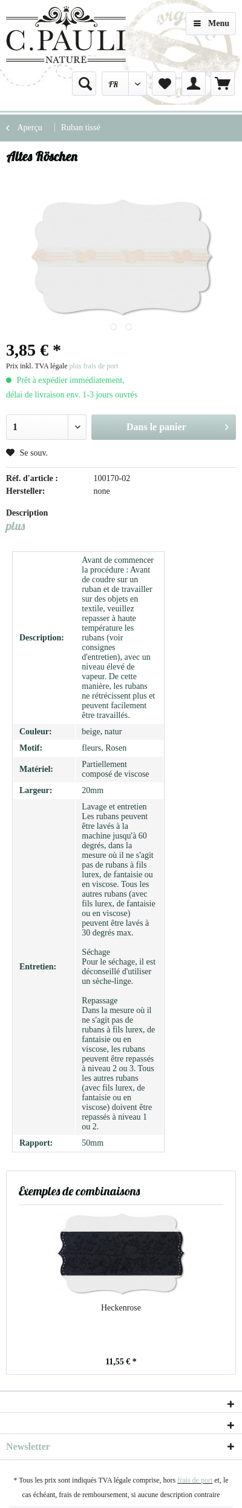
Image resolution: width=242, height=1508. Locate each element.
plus (15, 525)
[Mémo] (164, 83)
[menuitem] (84, 83)
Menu (211, 21)
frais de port (194, 1480)
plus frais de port (94, 366)
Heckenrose (121, 1307)
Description (27, 512)
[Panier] (223, 83)
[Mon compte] (194, 83)
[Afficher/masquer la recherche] (84, 83)
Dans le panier (177, 424)
